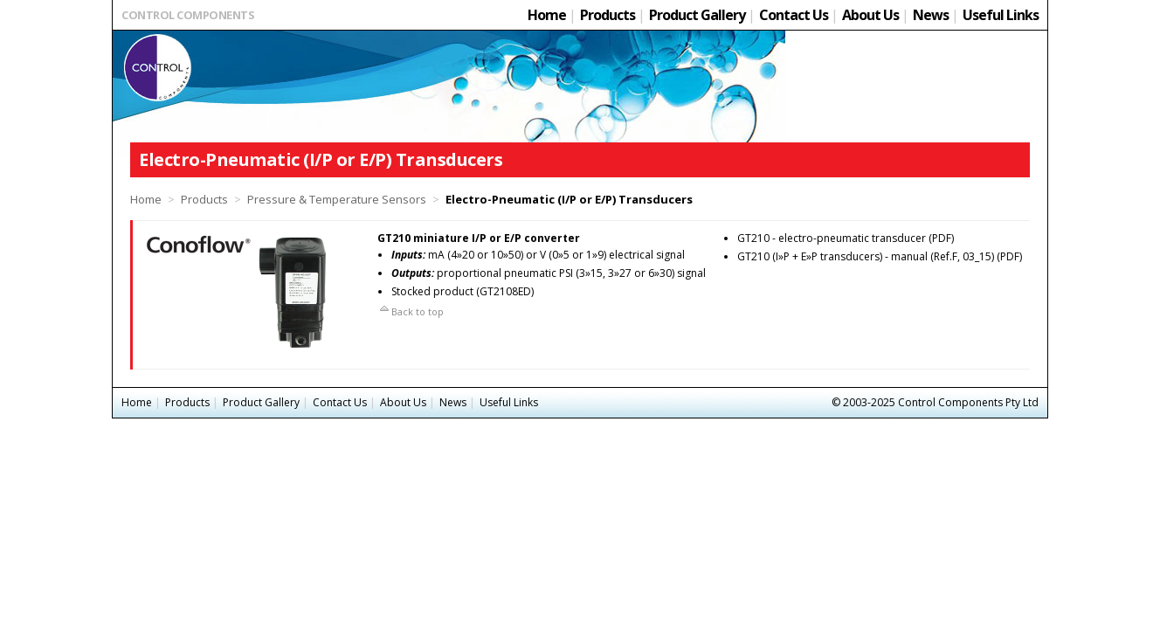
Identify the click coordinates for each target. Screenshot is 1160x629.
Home (547, 14)
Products (607, 14)
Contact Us (793, 14)
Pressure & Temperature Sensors (336, 199)
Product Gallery (697, 14)
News (931, 14)
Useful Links (1001, 14)
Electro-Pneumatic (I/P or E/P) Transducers (569, 199)
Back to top (410, 311)
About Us (870, 14)
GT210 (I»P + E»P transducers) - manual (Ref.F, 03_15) (865, 256)
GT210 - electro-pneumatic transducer (831, 238)
